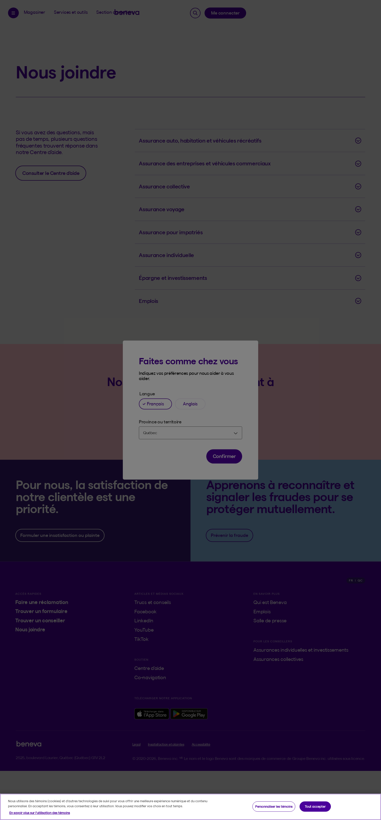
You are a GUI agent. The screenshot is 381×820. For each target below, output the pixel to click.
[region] (190, 807)
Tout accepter (315, 806)
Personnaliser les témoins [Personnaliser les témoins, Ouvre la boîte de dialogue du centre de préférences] (274, 806)
